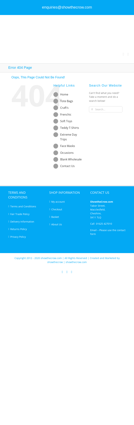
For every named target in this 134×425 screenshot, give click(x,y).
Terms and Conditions (23, 206)
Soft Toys (66, 121)
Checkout (56, 209)
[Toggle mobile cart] (123, 54)
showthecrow (55, 262)
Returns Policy (18, 229)
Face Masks (67, 146)
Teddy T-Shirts (69, 128)
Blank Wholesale (71, 159)
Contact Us (67, 166)
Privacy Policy (18, 236)
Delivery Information (22, 221)
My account (58, 201)
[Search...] (105, 109)
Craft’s (64, 108)
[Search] (92, 109)
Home (64, 94)
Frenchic (65, 114)
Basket (55, 217)
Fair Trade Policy (19, 214)
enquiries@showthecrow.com (67, 7)
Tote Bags (66, 101)
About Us (56, 224)
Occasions (67, 153)
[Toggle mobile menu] (128, 54)
